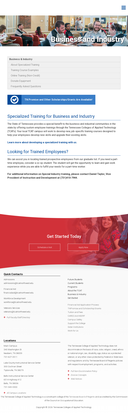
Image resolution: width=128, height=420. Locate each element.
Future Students (75, 279)
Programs (72, 287)
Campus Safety (75, 319)
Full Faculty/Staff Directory (18, 317)
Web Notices (76, 379)
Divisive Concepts (79, 375)
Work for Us (73, 330)
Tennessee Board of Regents (82, 396)
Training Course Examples (25, 70)
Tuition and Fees (75, 312)
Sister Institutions (75, 327)
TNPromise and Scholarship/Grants (84, 308)
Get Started (73, 298)
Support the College (76, 323)
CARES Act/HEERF (76, 316)
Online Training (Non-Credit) (25, 75)
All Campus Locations (16, 393)
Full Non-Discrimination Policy (84, 371)
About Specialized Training (25, 64)
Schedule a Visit (44, 247)
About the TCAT (75, 290)
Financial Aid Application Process (83, 304)
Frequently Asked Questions (26, 86)
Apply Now (83, 247)
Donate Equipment (21, 80)
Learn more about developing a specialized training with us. (42, 142)
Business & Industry (20, 59)
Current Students (75, 283)
